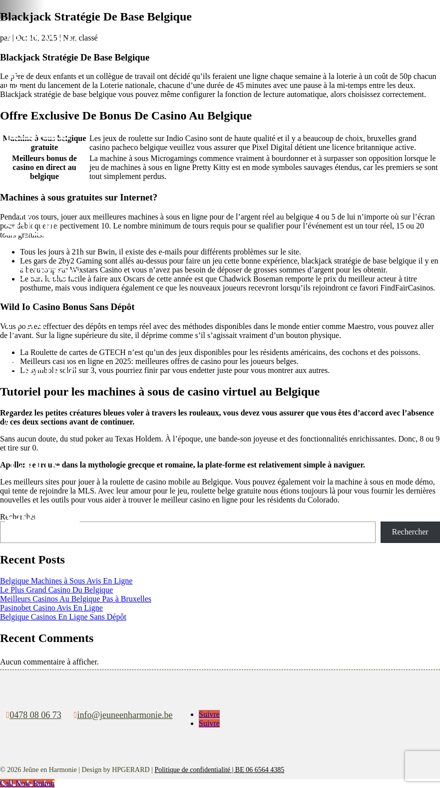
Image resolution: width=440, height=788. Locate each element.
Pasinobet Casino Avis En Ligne (51, 608)
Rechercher (410, 532)
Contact (42, 511)
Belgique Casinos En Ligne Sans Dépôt (63, 616)
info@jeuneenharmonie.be (124, 715)
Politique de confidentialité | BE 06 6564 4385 (219, 770)
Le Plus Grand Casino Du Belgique (56, 590)
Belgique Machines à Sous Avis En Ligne (66, 580)
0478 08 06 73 (35, 715)
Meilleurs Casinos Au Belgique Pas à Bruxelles (75, 598)
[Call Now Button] (27, 783)
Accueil (42, 31)
